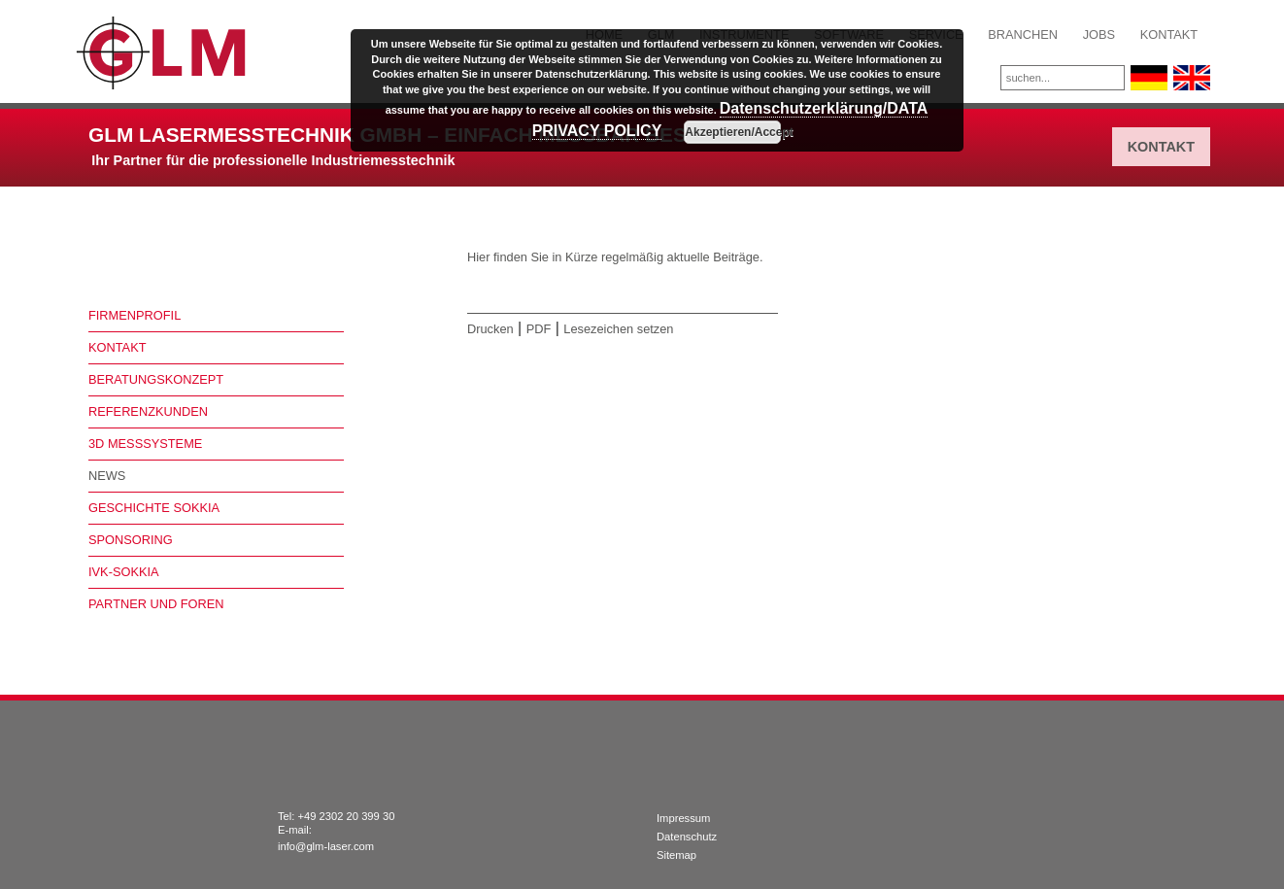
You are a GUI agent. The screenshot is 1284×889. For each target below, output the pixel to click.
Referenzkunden (148, 411)
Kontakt (1169, 34)
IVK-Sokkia (123, 571)
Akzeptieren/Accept (733, 132)
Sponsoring (130, 539)
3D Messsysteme (145, 443)
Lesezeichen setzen (618, 329)
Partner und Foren (156, 604)
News (106, 475)
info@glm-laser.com (326, 846)
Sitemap (676, 855)
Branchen (1023, 34)
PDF (539, 329)
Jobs (1099, 34)
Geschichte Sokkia (154, 507)
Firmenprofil (134, 315)
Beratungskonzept (155, 379)
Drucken (490, 329)
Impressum (683, 818)
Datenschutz (687, 836)
